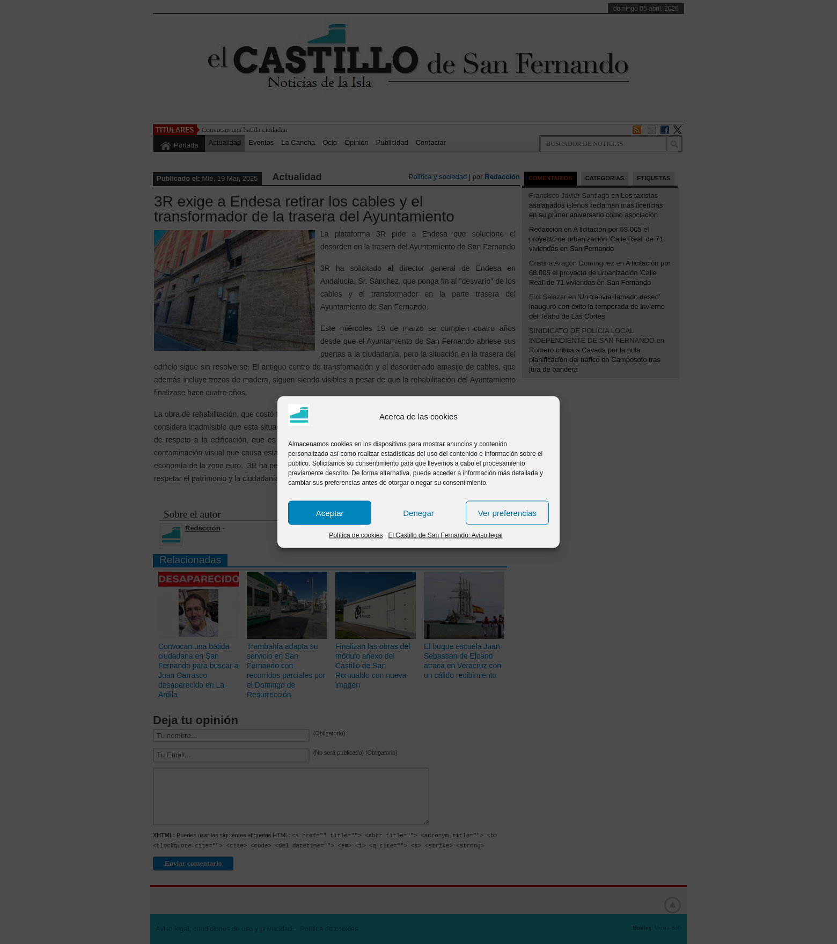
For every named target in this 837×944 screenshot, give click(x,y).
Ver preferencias (507, 512)
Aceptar (330, 512)
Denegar (418, 512)
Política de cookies (356, 535)
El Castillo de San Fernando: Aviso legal (445, 535)
